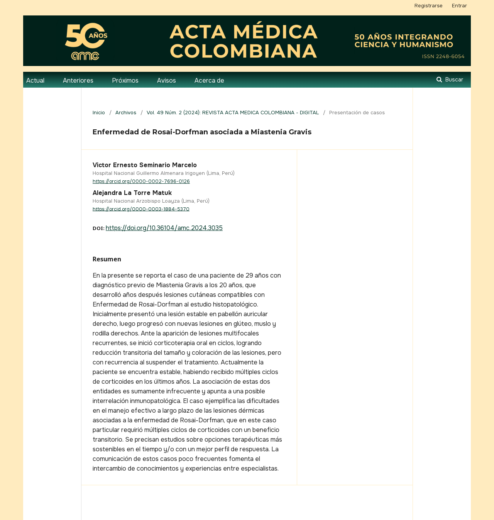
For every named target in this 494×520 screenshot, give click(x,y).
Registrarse (428, 5)
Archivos (125, 112)
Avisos (166, 80)
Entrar (459, 5)
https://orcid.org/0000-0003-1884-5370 (141, 209)
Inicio (99, 112)
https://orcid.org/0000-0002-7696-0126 (141, 181)
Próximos (125, 80)
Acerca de (209, 80)
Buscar (453, 79)
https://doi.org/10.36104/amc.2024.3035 (164, 228)
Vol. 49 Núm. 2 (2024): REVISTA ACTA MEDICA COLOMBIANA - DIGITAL (233, 112)
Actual (35, 80)
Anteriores (78, 80)
